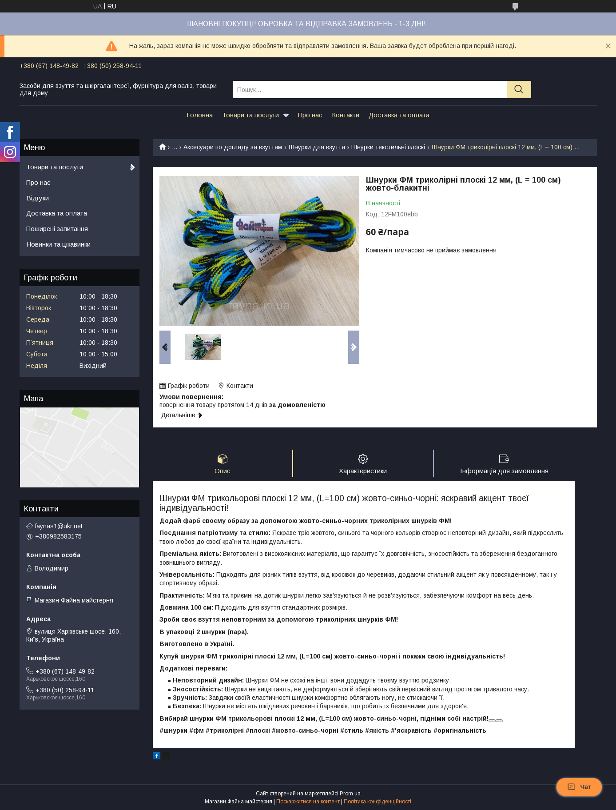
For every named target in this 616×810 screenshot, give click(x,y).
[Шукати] (519, 89)
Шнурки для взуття (317, 147)
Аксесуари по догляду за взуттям (232, 147)
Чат (579, 787)
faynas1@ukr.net (59, 526)
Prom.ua (350, 793)
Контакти (345, 115)
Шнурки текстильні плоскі (388, 147)
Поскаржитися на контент (308, 801)
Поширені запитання (57, 228)
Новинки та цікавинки (58, 244)
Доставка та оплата (399, 115)
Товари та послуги (250, 115)
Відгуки (37, 198)
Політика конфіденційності (377, 801)
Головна (200, 115)
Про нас (310, 115)
